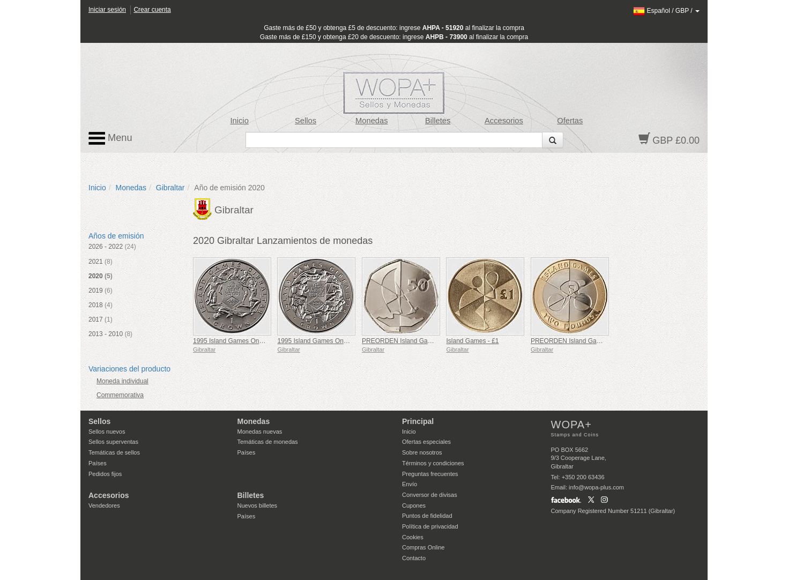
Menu (110, 138)
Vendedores (104, 505)
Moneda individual (122, 381)
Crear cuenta (151, 9)
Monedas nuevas (260, 431)
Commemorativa (120, 395)
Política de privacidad (430, 526)
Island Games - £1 (472, 341)
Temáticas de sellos (114, 452)
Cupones (414, 505)
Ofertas (570, 120)
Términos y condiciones (433, 463)
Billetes (437, 120)
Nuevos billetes (257, 505)
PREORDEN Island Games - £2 (576, 341)
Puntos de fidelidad (427, 515)
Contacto (414, 558)
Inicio (240, 120)
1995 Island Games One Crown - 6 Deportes (256, 341)
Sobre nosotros (422, 452)
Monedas (371, 120)
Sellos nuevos (106, 431)
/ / (666, 10)
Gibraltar (170, 187)
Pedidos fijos (105, 474)
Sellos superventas (113, 441)
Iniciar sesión (107, 9)
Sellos (305, 120)
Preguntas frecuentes (430, 474)
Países (97, 463)
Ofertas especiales (426, 441)
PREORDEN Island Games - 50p (409, 341)
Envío (409, 484)
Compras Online (423, 547)
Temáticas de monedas (267, 441)
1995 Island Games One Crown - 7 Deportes (340, 341)
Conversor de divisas (429, 495)
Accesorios (504, 120)
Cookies (412, 537)
